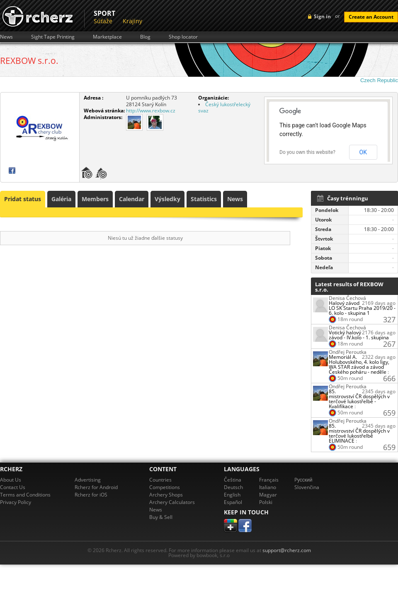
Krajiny (132, 21)
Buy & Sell (160, 517)
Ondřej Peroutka (347, 351)
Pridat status (22, 199)
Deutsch (233, 487)
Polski (265, 502)
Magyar (268, 494)
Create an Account (371, 16)
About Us (10, 479)
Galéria (61, 199)
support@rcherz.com (286, 550)
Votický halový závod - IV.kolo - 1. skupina (359, 335)
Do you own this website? (307, 152)
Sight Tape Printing (53, 36)
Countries (160, 479)
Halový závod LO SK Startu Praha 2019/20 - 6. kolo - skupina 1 (362, 307)
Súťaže (103, 21)
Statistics (204, 199)
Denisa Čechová (347, 298)
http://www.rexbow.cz (150, 110)
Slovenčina (306, 487)
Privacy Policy (15, 502)
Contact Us (12, 487)
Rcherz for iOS (91, 494)
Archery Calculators (172, 502)
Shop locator (183, 36)
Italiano (267, 487)
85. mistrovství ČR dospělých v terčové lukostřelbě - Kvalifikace (359, 399)
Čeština (232, 479)
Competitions (164, 487)
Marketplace (107, 36)
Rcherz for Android (96, 487)
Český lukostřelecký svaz (224, 107)
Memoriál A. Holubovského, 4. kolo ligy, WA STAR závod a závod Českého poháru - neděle (359, 364)
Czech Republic (379, 80)
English (232, 494)
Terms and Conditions (25, 494)
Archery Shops (166, 494)
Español (233, 502)
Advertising (88, 479)
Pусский (303, 479)
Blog (145, 36)
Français (269, 479)
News (6, 36)
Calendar (131, 199)
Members (95, 199)
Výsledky (167, 199)
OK (363, 152)
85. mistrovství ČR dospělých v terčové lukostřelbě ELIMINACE (359, 433)
